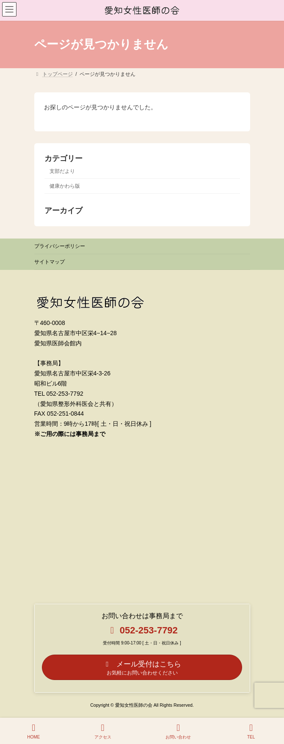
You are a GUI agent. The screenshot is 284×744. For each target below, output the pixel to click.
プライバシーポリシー (59, 246)
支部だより (62, 171)
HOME (33, 731)
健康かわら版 (65, 186)
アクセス (102, 731)
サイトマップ (49, 262)
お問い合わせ (178, 731)
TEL (251, 731)
